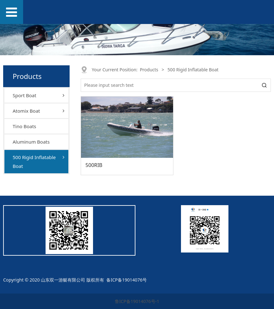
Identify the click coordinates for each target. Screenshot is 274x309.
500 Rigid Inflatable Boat (34, 161)
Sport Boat (24, 95)
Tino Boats (24, 126)
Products (149, 70)
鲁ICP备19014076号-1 (137, 301)
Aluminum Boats (31, 142)
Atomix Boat (26, 111)
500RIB (94, 165)
